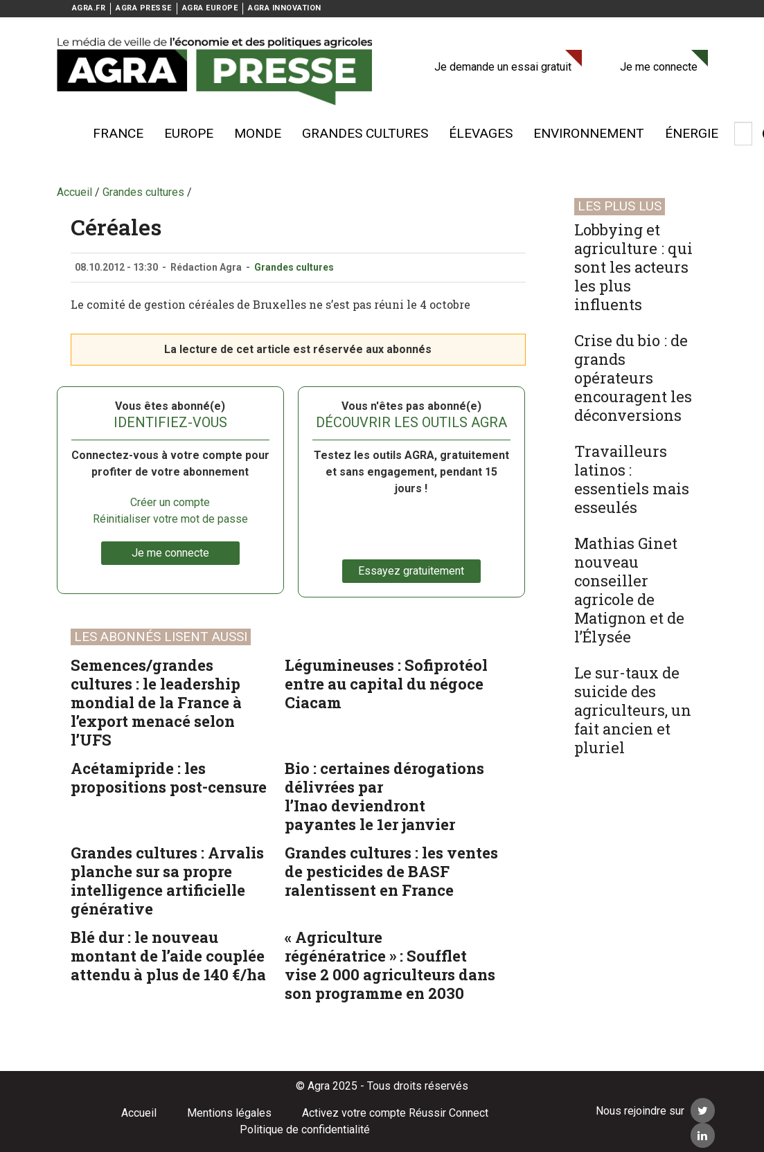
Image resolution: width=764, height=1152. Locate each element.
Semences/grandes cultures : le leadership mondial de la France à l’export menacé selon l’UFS (156, 702)
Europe (188, 133)
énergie (691, 133)
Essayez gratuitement (411, 570)
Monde (257, 133)
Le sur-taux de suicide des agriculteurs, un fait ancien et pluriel (632, 710)
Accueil (139, 1112)
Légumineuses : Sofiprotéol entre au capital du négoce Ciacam (386, 683)
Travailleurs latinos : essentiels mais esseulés (631, 479)
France (118, 133)
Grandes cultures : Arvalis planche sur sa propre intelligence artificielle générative (167, 881)
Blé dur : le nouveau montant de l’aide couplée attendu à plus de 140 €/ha (168, 955)
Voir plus (63, 133)
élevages (481, 133)
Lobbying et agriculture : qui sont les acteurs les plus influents (633, 266)
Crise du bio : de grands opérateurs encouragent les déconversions (633, 377)
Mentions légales (229, 1112)
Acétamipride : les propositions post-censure (169, 777)
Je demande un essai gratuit (502, 66)
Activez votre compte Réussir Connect (395, 1112)
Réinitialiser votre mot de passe (170, 518)
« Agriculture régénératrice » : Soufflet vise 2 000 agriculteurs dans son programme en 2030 (390, 965)
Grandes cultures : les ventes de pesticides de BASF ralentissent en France (391, 871)
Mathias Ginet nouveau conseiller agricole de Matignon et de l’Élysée (629, 590)
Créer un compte (170, 502)
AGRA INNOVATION (284, 7)
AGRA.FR (89, 7)
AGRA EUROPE (210, 7)
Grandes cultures (365, 133)
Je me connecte (659, 66)
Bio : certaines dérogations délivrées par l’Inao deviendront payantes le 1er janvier (384, 796)
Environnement (588, 133)
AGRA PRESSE (144, 7)
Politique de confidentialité (305, 1129)
